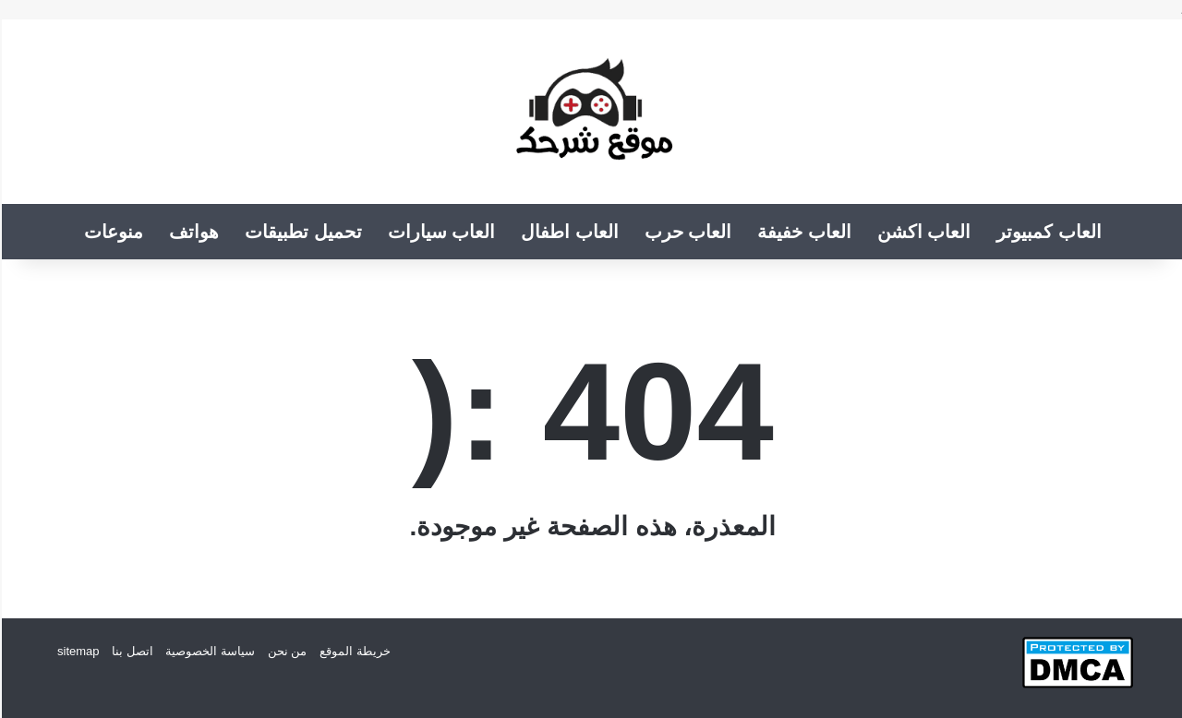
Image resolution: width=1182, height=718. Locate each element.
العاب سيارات (440, 231)
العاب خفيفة (802, 231)
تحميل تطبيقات (301, 231)
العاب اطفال (568, 231)
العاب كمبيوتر (1047, 231)
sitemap (76, 651)
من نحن (286, 651)
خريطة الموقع (353, 651)
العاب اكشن (922, 231)
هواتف (192, 231)
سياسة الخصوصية (208, 651)
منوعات (111, 231)
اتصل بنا (130, 651)
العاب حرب (686, 231)
